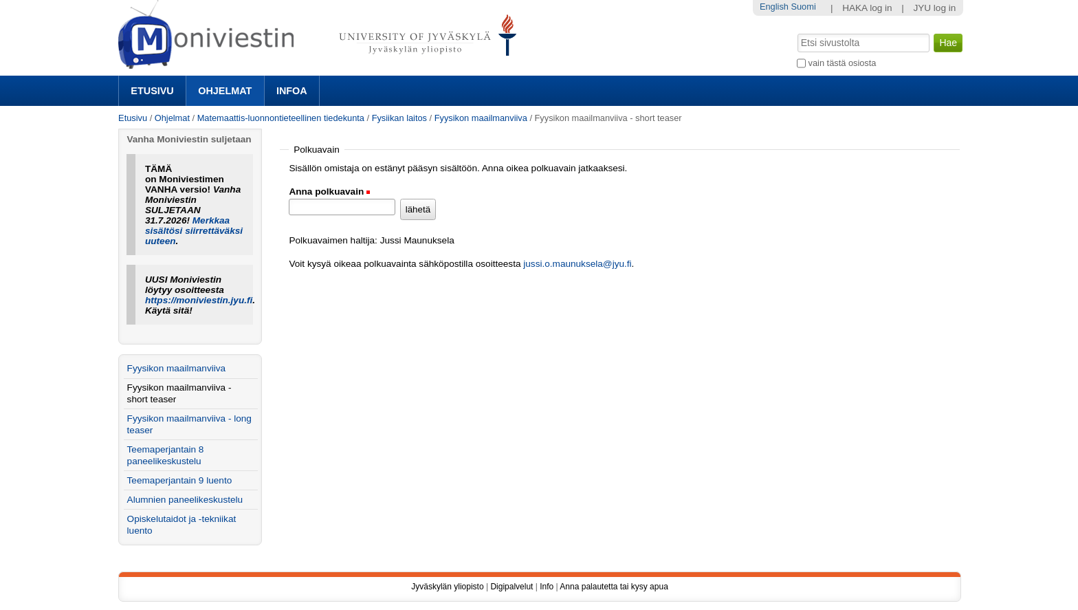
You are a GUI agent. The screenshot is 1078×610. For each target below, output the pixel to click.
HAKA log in (867, 8)
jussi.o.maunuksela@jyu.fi (577, 264)
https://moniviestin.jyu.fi (198, 300)
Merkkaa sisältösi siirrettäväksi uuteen (194, 230)
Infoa (291, 90)
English (774, 6)
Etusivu (152, 90)
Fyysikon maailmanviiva (480, 118)
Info (546, 586)
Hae (796, 32)
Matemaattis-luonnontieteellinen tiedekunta (280, 118)
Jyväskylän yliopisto (447, 586)
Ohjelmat (225, 90)
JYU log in (934, 8)
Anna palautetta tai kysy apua (614, 586)
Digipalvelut (511, 586)
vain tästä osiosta (842, 63)
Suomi (803, 6)
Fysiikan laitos (399, 118)
